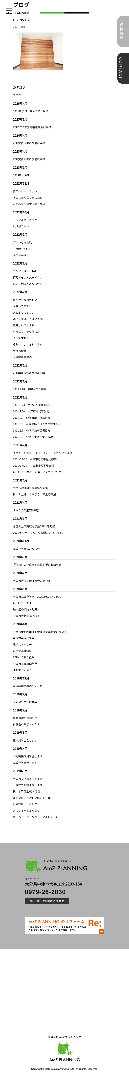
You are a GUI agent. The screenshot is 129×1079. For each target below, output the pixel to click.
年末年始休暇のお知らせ (27, 686)
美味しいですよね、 (25, 325)
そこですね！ (21, 338)
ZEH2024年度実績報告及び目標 (32, 127)
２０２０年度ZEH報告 (26, 510)
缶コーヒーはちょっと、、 (28, 191)
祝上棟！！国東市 (23, 603)
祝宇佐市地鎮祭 (22, 651)
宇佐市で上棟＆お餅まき (27, 779)
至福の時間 (19, 351)
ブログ (17, 95)
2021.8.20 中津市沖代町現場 (31, 411)
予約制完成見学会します (27, 756)
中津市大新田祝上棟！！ (27, 616)
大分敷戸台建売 (22, 357)
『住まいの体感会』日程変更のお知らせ (37, 565)
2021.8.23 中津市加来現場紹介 (32, 405)
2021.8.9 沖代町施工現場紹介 (31, 418)
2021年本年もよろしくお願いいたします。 (38, 533)
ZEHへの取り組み (23, 657)
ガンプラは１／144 (24, 271)
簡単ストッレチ (22, 644)
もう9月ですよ (22, 249)
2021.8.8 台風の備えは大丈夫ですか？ (37, 424)
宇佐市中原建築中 (23, 638)
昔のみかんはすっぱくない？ (30, 204)
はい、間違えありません (27, 284)
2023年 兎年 (21, 175)
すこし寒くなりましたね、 (29, 197)
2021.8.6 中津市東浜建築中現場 (33, 437)
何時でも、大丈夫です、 (27, 277)
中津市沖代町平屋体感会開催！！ (33, 488)
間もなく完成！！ (23, 670)
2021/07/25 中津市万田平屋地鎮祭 (35, 459)
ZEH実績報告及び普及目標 (29, 143)
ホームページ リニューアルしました (35, 817)
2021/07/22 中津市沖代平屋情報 (33, 466)
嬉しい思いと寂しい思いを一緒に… (34, 798)
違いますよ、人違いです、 (29, 319)
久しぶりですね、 (23, 312)
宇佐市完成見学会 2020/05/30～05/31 (37, 597)
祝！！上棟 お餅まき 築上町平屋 (34, 494)
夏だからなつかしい (25, 300)
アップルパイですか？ (26, 220)
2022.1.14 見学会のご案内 (29, 389)
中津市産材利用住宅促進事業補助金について (40, 632)
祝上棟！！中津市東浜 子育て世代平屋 (37, 472)
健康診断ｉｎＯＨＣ (25, 804)
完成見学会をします (25, 740)
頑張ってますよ (22, 306)
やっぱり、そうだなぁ (26, 332)
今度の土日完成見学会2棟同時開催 (34, 526)
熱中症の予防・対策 (25, 609)
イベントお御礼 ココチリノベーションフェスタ (42, 453)
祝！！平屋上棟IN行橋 (26, 791)
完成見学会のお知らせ (26, 549)
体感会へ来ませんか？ (26, 724)
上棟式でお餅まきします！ (29, 785)
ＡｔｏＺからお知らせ (26, 810)
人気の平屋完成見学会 (26, 702)
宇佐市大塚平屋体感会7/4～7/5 (32, 581)
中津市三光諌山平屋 (25, 664)
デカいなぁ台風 (22, 242)
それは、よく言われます (27, 344)
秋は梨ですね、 (22, 226)
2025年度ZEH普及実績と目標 (30, 111)
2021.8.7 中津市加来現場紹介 (31, 430)
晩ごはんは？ (21, 255)
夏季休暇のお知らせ (25, 718)
